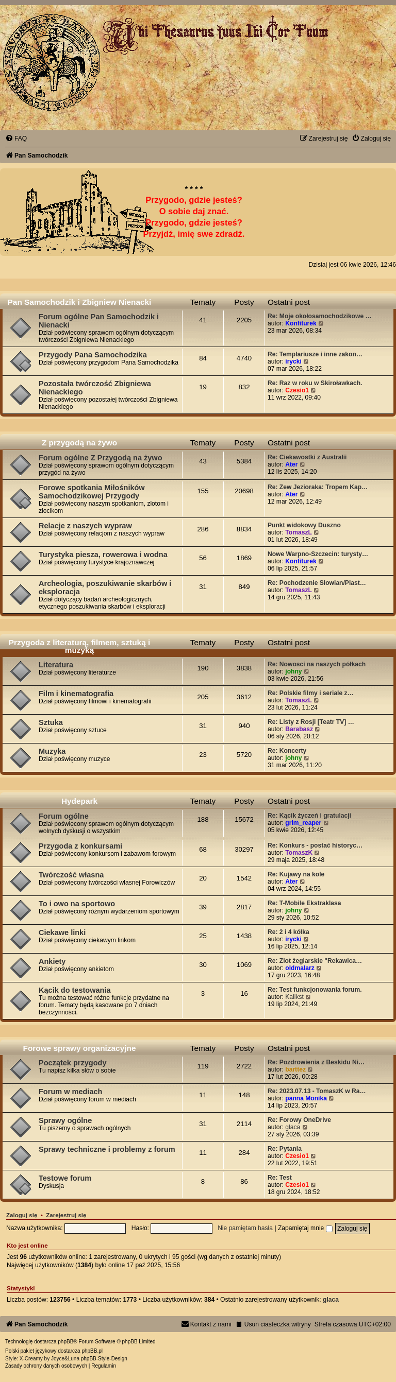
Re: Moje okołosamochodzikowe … (320, 316)
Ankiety (52, 961)
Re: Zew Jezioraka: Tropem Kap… (318, 487)
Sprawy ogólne (65, 1120)
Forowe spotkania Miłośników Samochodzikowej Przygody (92, 491)
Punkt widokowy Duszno (304, 525)
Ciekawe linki (62, 932)
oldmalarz (299, 968)
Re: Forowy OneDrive (299, 1120)
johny (293, 671)
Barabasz (299, 729)
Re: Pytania (285, 1148)
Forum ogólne (64, 816)
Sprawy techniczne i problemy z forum (107, 1149)
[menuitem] (16, 138)
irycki (293, 361)
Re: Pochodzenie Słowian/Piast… (317, 582)
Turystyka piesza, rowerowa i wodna (103, 554)
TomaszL (298, 532)
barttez (295, 1069)
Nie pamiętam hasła (245, 1228)
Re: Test (280, 1177)
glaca (292, 1127)
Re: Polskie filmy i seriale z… (311, 693)
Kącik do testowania (75, 990)
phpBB (65, 1341)
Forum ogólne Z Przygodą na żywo (100, 458)
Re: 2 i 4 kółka (288, 932)
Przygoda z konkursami (80, 846)
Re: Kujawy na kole (296, 874)
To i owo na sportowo (77, 904)
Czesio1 (297, 390)
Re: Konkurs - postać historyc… (315, 845)
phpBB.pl (92, 1351)
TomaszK (298, 852)
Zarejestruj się (66, 1215)
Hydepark (79, 801)
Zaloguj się (21, 1215)
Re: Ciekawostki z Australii (307, 457)
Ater (291, 464)
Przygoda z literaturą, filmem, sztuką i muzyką (80, 646)
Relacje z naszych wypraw (85, 526)
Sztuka (51, 722)
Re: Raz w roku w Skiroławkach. (315, 383)
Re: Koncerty (287, 750)
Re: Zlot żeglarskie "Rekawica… (315, 960)
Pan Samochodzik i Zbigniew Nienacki (80, 302)
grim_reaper (303, 822)
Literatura (56, 665)
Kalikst (294, 996)
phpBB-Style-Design (104, 1358)
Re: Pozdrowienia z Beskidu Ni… (316, 1062)
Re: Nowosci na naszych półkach (317, 664)
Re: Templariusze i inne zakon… (315, 354)
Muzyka (52, 751)
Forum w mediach (70, 1091)
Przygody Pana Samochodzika (93, 355)
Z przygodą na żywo (79, 442)
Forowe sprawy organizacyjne (79, 1048)
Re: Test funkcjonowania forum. (315, 989)
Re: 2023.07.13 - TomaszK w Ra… (317, 1091)
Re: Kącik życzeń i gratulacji (309, 815)
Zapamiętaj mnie (305, 1228)
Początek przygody (72, 1063)
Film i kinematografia (76, 693)
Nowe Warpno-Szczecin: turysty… (318, 554)
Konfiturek (300, 323)
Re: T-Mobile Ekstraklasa (304, 903)
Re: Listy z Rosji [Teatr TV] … (311, 721)
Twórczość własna (71, 875)
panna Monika (306, 1098)
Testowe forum (65, 1178)
